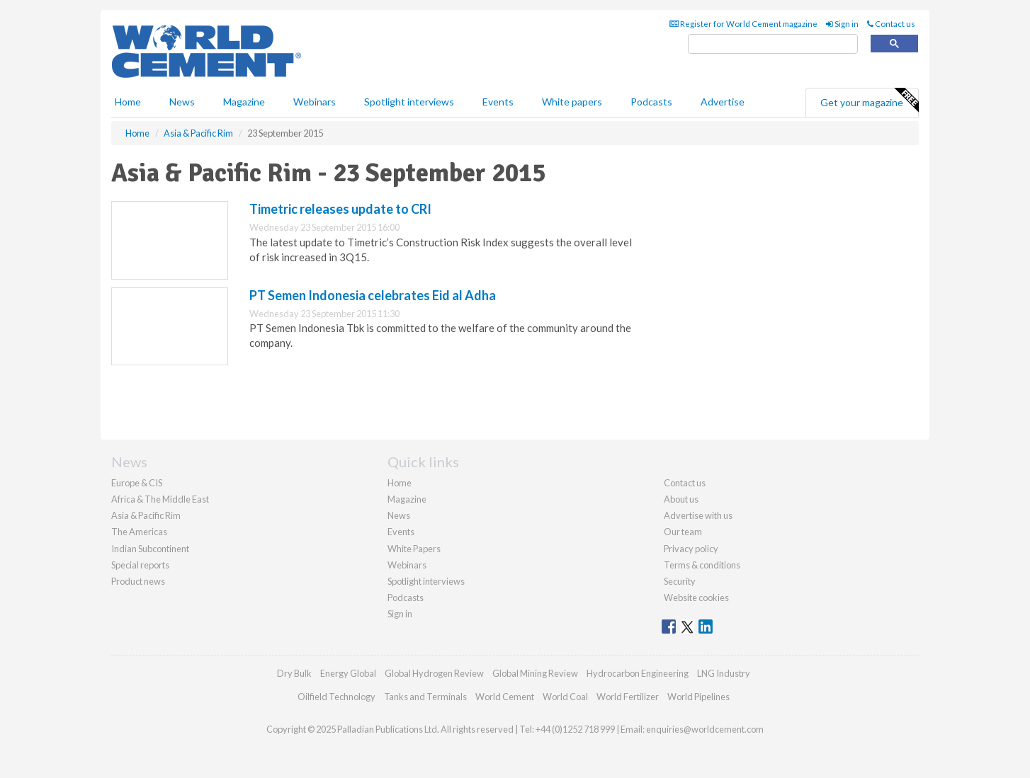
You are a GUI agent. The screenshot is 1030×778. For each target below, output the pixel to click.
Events (498, 102)
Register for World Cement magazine (743, 23)
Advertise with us (698, 515)
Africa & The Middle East (160, 499)
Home (128, 102)
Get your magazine (869, 100)
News (398, 515)
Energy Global (348, 673)
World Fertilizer (627, 696)
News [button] (182, 102)
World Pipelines (698, 696)
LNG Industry (723, 673)
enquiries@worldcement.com (705, 729)
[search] (773, 44)
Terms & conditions (702, 565)
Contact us (891, 23)
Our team (683, 531)
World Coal (565, 696)
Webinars (314, 102)
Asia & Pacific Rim (146, 515)
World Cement (504, 696)
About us (681, 499)
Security (680, 581)
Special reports (140, 565)
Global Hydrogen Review (434, 673)
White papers (572, 102)
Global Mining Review (535, 673)
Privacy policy (691, 548)
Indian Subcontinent (150, 548)
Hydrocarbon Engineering (638, 673)
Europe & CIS (136, 482)
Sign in (842, 23)
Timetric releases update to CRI (340, 209)
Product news (138, 581)
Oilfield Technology (336, 696)
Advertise (723, 102)
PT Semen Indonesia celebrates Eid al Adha (372, 295)
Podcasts (651, 102)
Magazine (244, 102)
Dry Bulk (294, 673)
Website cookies (696, 597)
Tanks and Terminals (425, 696)
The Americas (139, 531)
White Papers (414, 548)
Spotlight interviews (409, 102)
